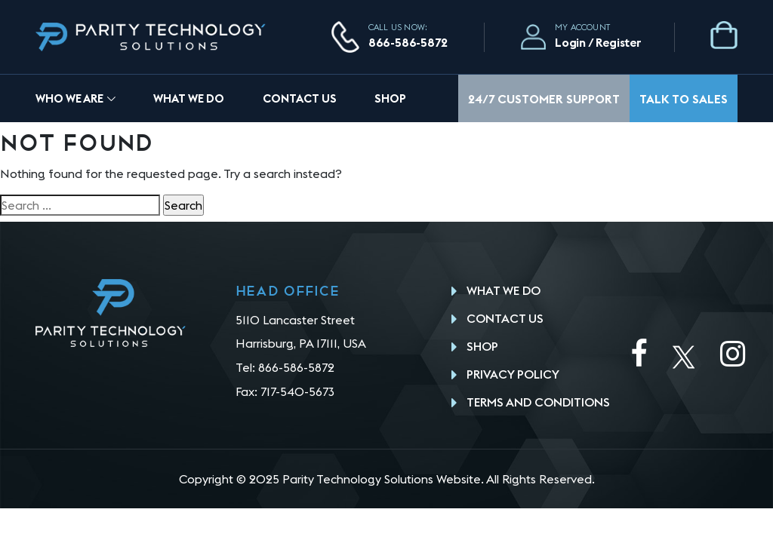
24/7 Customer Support (544, 98)
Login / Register (598, 42)
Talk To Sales (683, 98)
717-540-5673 (297, 391)
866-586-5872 (408, 42)
